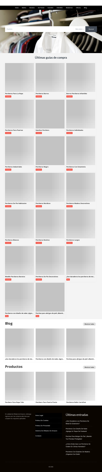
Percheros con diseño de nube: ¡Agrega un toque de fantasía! (19, 313)
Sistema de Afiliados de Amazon (46, 431)
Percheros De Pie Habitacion (15, 203)
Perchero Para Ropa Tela (14, 402)
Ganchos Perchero (42, 130)
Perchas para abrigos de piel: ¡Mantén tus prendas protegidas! (50, 313)
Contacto (38, 436)
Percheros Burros (42, 94)
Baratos (32, 8)
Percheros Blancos (12, 240)
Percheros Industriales (13, 167)
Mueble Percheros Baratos (15, 277)
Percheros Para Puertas (14, 130)
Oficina (78, 8)
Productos (8, 96)
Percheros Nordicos (43, 203)
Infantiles (60, 8)
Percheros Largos (73, 240)
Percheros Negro (42, 167)
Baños (24, 8)
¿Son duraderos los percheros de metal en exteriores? (80, 277)
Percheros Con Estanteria (76, 167)
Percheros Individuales (74, 130)
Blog (85, 8)
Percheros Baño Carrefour (76, 402)
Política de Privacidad (42, 425)
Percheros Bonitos (43, 240)
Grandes (50, 8)
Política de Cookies (41, 420)
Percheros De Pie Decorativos (47, 277)
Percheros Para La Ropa (14, 94)
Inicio (17, 8)
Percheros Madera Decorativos (78, 203)
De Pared (41, 8)
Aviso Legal (39, 415)
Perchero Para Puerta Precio (46, 402)
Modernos (69, 8)
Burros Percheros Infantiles (76, 94)
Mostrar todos (89, 324)
